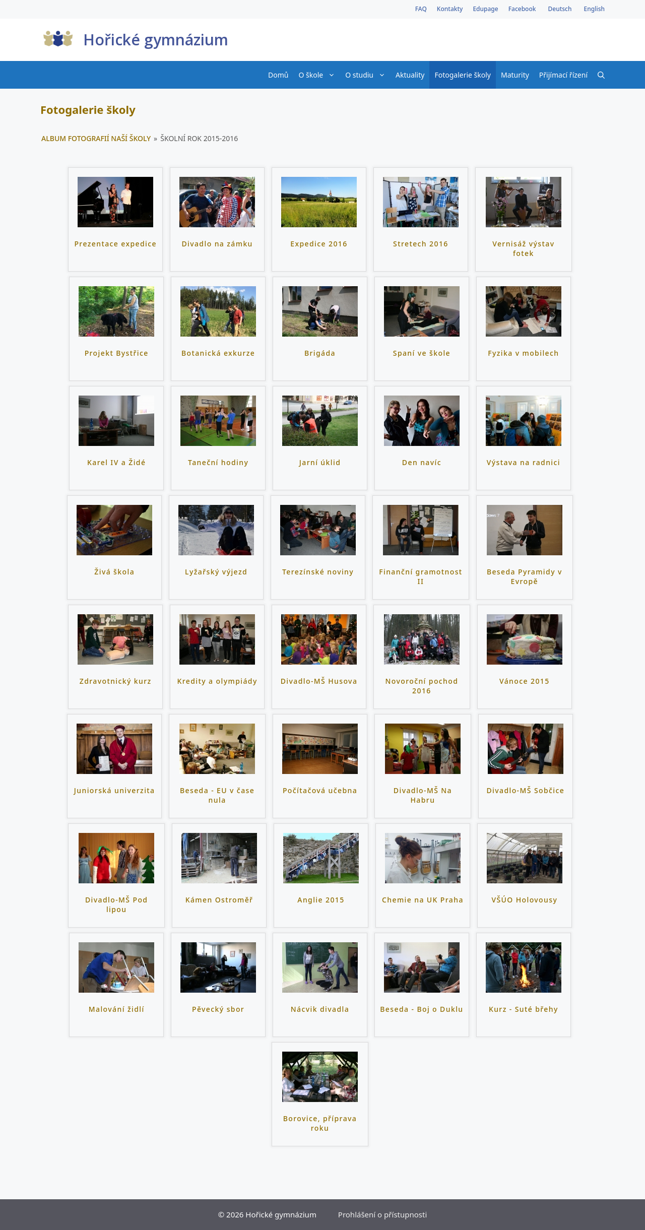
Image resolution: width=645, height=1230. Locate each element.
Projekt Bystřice (117, 353)
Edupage (485, 9)
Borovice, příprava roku (320, 1123)
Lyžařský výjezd (216, 571)
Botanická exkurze (218, 353)
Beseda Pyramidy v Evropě (524, 577)
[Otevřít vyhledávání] (601, 75)
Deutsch (559, 9)
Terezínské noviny (318, 571)
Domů (278, 75)
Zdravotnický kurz (116, 681)
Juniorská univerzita (114, 790)
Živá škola (114, 571)
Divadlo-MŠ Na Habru (423, 795)
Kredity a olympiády (217, 681)
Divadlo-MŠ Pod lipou (116, 905)
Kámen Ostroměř (219, 899)
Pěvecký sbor (218, 1009)
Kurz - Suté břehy (523, 1009)
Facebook (522, 9)
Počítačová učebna (320, 790)
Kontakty (450, 9)
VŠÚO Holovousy (524, 899)
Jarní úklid (320, 462)
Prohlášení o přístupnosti (382, 1214)
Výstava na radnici (523, 462)
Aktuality (410, 75)
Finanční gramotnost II (420, 577)
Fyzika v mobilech (523, 353)
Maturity (515, 75)
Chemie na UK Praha (423, 899)
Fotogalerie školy (462, 75)
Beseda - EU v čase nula (217, 795)
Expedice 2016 (318, 243)
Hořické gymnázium (155, 39)
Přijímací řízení (563, 75)
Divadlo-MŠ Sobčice (525, 790)
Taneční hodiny (218, 462)
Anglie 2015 (320, 899)
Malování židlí (117, 1009)
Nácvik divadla (320, 1009)
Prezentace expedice (115, 243)
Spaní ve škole (421, 353)
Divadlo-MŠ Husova (319, 681)
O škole (319, 75)
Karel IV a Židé (116, 462)
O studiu (368, 75)
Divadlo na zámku (216, 243)
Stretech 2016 (420, 243)
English (594, 9)
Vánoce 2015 (524, 681)
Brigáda (320, 353)
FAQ (421, 9)
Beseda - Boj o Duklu (421, 1009)
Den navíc (421, 462)
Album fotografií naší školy (96, 138)
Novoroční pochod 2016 (421, 686)
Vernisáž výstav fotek (523, 248)
